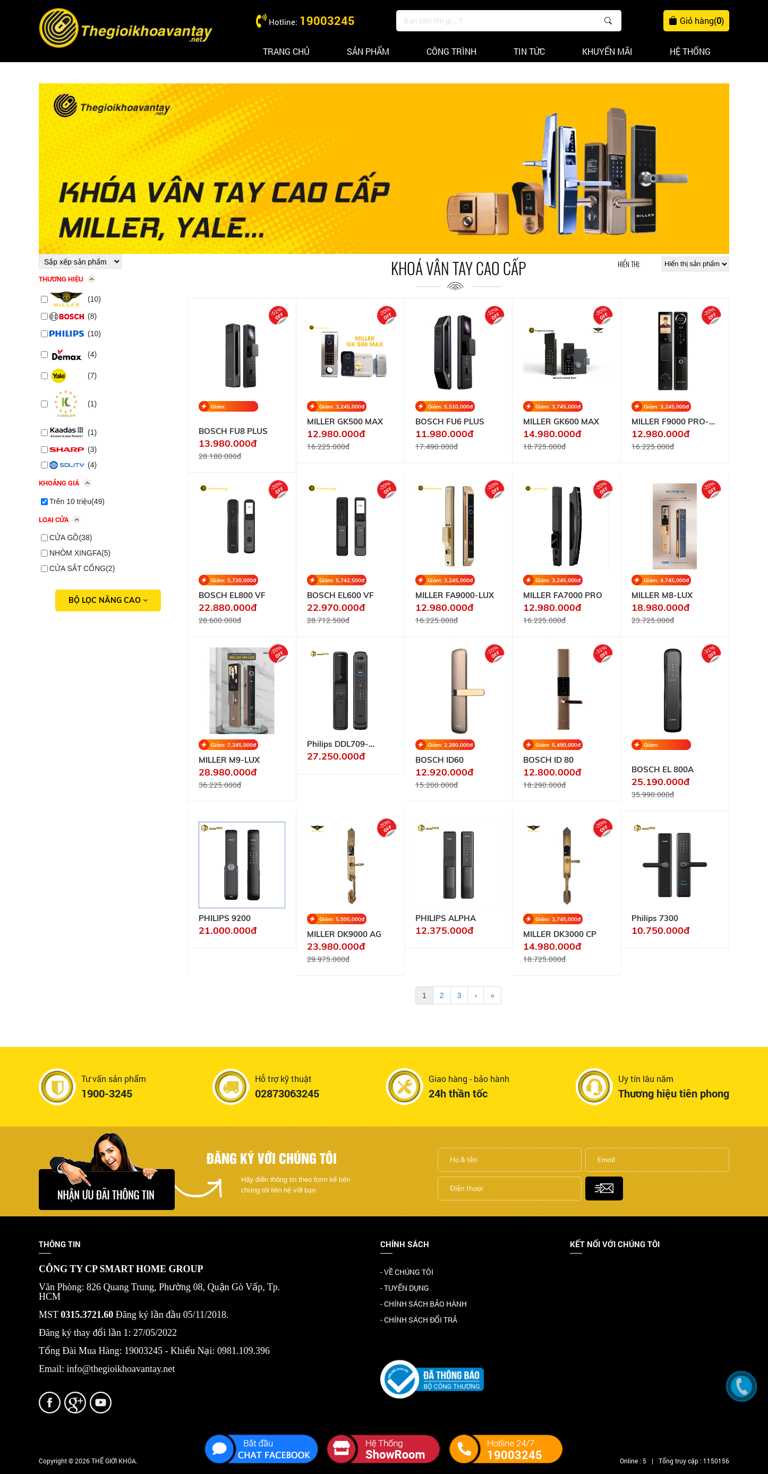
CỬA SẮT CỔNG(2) (82, 568)
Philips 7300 (655, 918)
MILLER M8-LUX (662, 595)
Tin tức (529, 51)
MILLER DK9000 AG (344, 934)
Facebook (586, 1273)
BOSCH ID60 (439, 760)
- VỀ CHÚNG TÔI (406, 1272)
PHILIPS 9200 (225, 918)
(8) (73, 316)
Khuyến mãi (607, 51)
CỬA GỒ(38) (70, 537)
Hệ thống (690, 51)
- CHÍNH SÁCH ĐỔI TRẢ (418, 1320)
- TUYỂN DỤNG (404, 1288)
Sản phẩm (368, 51)
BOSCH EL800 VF (232, 595)
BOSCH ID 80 (548, 760)
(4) (73, 354)
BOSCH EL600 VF (340, 595)
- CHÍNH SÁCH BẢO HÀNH (423, 1304)
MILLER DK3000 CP (559, 934)
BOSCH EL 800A (663, 769)
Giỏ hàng (696, 20)
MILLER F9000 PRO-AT (670, 422)
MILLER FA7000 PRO (562, 595)
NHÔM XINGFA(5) (79, 553)
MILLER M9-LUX (229, 760)
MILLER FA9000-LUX (454, 595)
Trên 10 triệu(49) (77, 501)
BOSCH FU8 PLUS (233, 431)
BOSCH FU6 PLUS (449, 422)
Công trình (451, 51)
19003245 (327, 20)
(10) (75, 299)
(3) (73, 449)
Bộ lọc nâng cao (108, 600)
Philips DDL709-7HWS (338, 744)
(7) (73, 376)
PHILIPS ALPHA (445, 918)
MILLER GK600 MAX (561, 422)
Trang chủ (286, 51)
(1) (73, 404)
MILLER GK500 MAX (345, 422)
